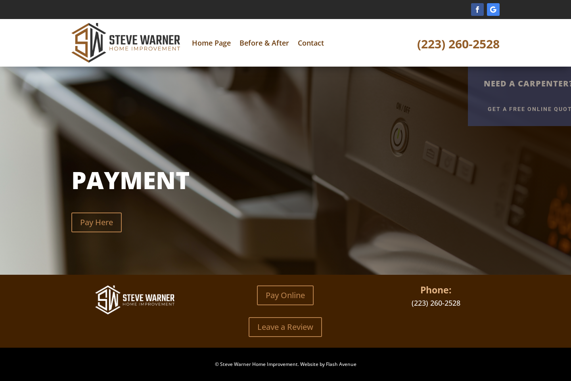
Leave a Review (285, 327)
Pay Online (285, 295)
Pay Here (96, 222)
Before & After (264, 43)
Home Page (211, 43)
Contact (311, 43)
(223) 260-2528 (458, 44)
